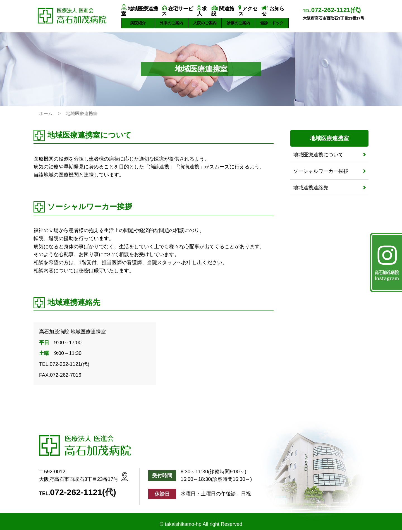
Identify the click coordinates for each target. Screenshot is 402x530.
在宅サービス (178, 9)
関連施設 (228, 9)
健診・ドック (272, 18)
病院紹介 (138, 18)
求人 (203, 9)
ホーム (45, 108)
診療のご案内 (238, 18)
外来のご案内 (171, 18)
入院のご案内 (205, 18)
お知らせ (281, 9)
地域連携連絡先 (310, 182)
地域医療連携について (318, 149)
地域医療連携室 (141, 9)
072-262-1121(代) (83, 487)
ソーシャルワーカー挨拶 (320, 166)
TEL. (332, 10)
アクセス (252, 9)
